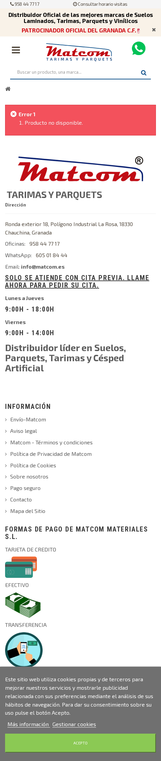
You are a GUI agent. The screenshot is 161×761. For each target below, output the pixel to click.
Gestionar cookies (74, 724)
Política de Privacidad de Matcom (51, 453)
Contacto (21, 499)
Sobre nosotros (29, 476)
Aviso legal (23, 430)
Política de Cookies (33, 465)
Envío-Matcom (28, 419)
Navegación (16, 50)
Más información (28, 724)
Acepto (80, 743)
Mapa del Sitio (27, 511)
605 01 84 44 (51, 255)
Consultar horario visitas (100, 4)
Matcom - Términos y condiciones (51, 442)
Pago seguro (25, 488)
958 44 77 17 (24, 4)
